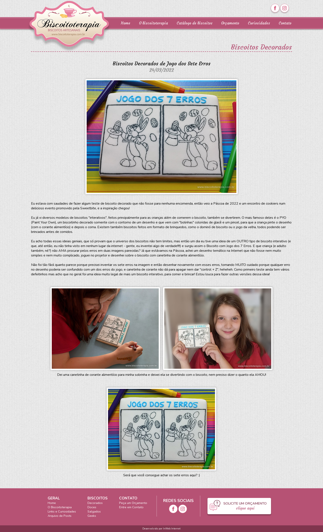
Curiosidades (259, 23)
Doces (91, 507)
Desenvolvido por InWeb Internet (161, 528)
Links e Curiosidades (62, 511)
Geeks (91, 516)
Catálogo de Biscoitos (194, 23)
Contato (285, 23)
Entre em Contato (131, 507)
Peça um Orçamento (133, 503)
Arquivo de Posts (59, 516)
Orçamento (230, 23)
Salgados (94, 511)
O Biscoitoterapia (153, 23)
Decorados (95, 503)
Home (125, 23)
